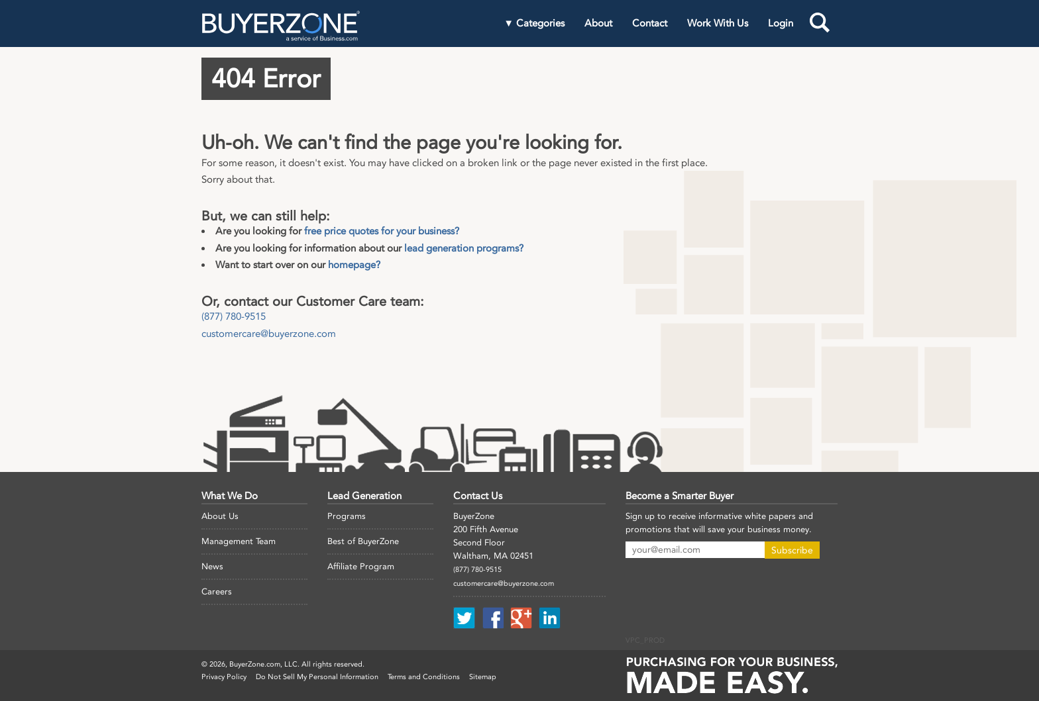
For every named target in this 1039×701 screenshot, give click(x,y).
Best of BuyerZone (363, 541)
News (212, 566)
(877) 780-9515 (233, 316)
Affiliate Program (360, 566)
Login (780, 23)
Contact (649, 23)
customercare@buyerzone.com (268, 334)
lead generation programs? (463, 248)
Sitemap (482, 677)
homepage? (354, 265)
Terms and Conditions (424, 677)
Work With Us (717, 23)
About (598, 23)
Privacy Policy (223, 677)
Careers (216, 591)
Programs (346, 516)
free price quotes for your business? (381, 231)
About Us (220, 516)
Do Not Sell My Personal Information (317, 677)
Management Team (238, 541)
